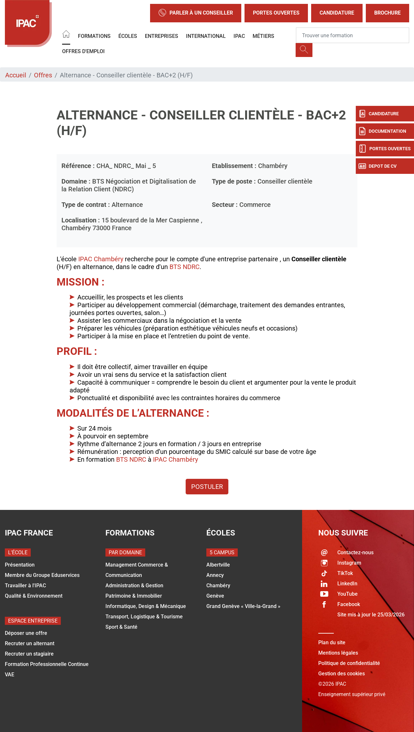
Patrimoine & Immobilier (133, 596)
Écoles (127, 36)
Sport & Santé (121, 627)
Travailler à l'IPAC (25, 585)
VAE (9, 674)
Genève (215, 596)
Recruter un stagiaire (29, 654)
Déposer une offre (26, 633)
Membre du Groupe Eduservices (42, 575)
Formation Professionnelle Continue (47, 664)
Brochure (387, 13)
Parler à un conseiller (195, 13)
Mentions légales (338, 653)
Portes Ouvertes (276, 13)
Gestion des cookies (341, 673)
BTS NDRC (184, 267)
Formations (94, 36)
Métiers (263, 36)
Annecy (215, 575)
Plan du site (331, 642)
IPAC (239, 36)
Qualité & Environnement (33, 596)
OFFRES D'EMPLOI (83, 51)
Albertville (218, 565)
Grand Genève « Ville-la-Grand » (243, 606)
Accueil (15, 75)
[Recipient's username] (352, 35)
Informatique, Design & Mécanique (145, 606)
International (206, 36)
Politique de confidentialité (349, 663)
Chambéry (218, 585)
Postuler (207, 486)
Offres (43, 75)
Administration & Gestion (134, 585)
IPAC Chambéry (100, 259)
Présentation (20, 565)
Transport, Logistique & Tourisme (144, 617)
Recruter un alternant (29, 643)
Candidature (337, 13)
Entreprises (161, 36)
